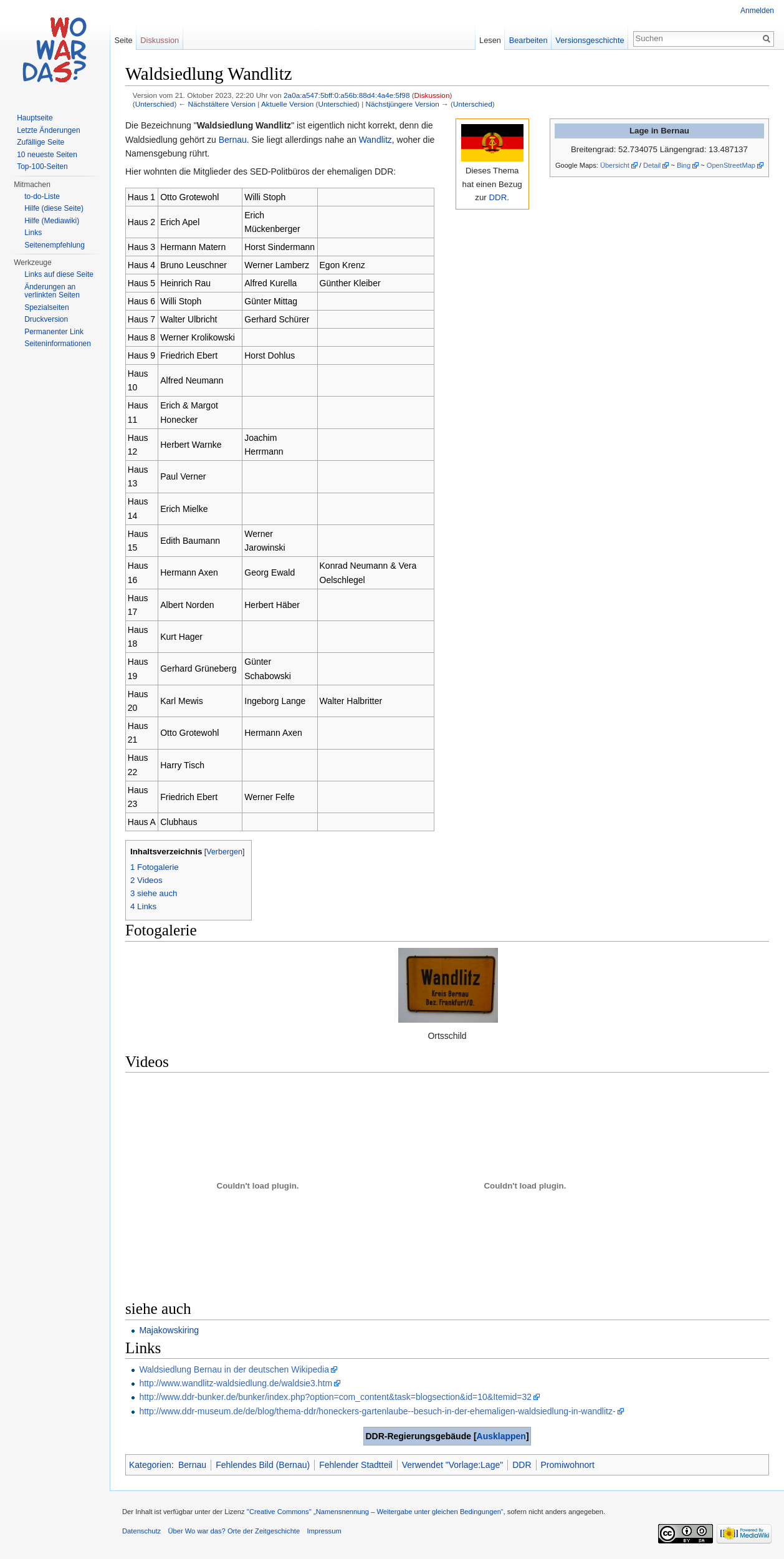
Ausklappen (501, 1436)
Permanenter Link (54, 331)
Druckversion (46, 319)
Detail (652, 165)
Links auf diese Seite (58, 274)
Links (33, 232)
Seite (123, 40)
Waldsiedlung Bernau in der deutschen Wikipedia (234, 1369)
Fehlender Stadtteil (356, 1465)
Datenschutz (141, 1531)
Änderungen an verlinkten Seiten (52, 291)
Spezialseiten (46, 307)
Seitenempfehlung (54, 245)
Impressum (324, 1531)
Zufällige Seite (40, 142)
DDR (498, 197)
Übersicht (614, 165)
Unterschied (154, 104)
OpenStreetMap (731, 165)
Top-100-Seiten (42, 166)
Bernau (233, 140)
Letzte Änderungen (48, 130)
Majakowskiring (169, 1330)
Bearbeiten (528, 40)
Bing (684, 165)
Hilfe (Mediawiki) (51, 220)
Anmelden (757, 10)
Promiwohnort (568, 1465)
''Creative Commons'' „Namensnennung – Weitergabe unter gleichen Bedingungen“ (375, 1511)
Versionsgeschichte (589, 40)
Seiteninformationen (57, 343)
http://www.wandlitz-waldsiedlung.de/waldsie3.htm (235, 1383)
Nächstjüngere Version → (407, 104)
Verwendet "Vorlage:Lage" (453, 1465)
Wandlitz (375, 140)
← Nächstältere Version (217, 104)
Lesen (490, 40)
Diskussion (432, 95)
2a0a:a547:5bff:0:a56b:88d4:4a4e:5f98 (346, 95)
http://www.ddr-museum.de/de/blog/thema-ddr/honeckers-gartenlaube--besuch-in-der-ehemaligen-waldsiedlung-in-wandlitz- (377, 1411)
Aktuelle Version (287, 104)
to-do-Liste (42, 196)
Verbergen (224, 851)
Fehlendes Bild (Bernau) (263, 1465)
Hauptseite (34, 117)
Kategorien (150, 1465)
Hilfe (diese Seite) (54, 208)
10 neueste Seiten (47, 154)
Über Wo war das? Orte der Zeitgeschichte (234, 1531)
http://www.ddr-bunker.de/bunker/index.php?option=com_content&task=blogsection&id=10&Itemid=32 (335, 1397)
